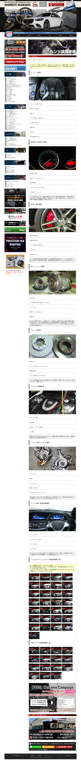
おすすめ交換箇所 (10, 89)
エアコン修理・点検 (11, 119)
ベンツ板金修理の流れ (11, 144)
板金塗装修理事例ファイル (12, 140)
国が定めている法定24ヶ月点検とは (14, 85)
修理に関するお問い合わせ (12, 129)
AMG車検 (9, 96)
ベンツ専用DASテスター (12, 94)
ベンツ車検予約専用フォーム (12, 101)
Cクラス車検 (9, 93)
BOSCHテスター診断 (11, 95)
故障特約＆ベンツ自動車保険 (12, 181)
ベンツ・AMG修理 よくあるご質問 (14, 124)
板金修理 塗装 (9, 134)
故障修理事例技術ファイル (12, 111)
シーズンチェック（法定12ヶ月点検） (14, 154)
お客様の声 (9, 99)
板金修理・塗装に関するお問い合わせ (14, 145)
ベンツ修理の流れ (10, 123)
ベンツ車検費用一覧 (11, 81)
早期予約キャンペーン (11, 78)
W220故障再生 (10, 125)
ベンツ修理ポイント (11, 115)
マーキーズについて (10, 162)
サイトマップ (9, 168)
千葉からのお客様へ (11, 170)
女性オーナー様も (10, 185)
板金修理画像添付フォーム (12, 128)
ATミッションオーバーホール (12, 118)
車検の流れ (9, 88)
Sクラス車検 (9, 90)
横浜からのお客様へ (11, 171)
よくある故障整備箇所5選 (12, 114)
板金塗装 (39, 35)
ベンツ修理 (33, 59)
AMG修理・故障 (10, 116)
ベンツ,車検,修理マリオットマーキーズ (19, 755)
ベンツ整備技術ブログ (11, 110)
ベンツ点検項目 (10, 80)
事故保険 (60, 35)
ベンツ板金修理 (10, 137)
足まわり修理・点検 (11, 121)
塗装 (8, 141)
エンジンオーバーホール (11, 120)
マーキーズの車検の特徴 (11, 79)
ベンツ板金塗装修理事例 (11, 139)
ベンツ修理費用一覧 (11, 112)
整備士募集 (67, 755)
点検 (49, 35)
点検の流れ (9, 155)
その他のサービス (10, 177)
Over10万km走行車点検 (11, 157)
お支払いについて (10, 100)
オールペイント (10, 142)
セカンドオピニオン (11, 156)
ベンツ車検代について (11, 83)
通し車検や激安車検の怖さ (12, 84)
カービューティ (10, 183)
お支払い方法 (9, 186)
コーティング (9, 182)
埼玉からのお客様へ (11, 172)
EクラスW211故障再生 (11, 126)
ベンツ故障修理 (28, 35)
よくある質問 (9, 98)
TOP (29, 59)
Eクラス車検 (9, 91)
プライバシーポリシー (11, 167)
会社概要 (71, 35)
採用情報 (39, 755)
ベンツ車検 (18, 35)
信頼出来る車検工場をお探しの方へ (14, 86)
